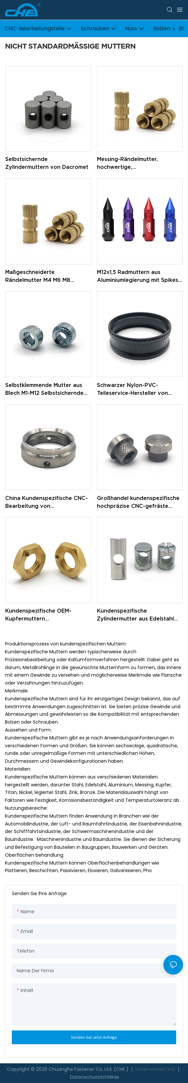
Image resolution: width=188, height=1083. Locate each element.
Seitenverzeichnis (155, 1069)
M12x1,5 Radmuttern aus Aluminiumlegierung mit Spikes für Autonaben (137, 276)
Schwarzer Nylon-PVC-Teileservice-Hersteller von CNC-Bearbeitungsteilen (132, 389)
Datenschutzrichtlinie (94, 1077)
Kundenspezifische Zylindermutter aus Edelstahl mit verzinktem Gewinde (135, 615)
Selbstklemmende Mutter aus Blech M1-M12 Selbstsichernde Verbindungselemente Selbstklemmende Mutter (44, 389)
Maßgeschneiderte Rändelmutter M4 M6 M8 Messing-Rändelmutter (37, 276)
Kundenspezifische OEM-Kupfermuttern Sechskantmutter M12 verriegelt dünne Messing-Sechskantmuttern (47, 615)
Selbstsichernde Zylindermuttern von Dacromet (46, 163)
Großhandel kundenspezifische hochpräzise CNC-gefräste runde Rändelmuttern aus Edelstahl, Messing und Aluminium (138, 502)
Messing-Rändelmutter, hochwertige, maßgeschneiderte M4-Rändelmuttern (127, 163)
